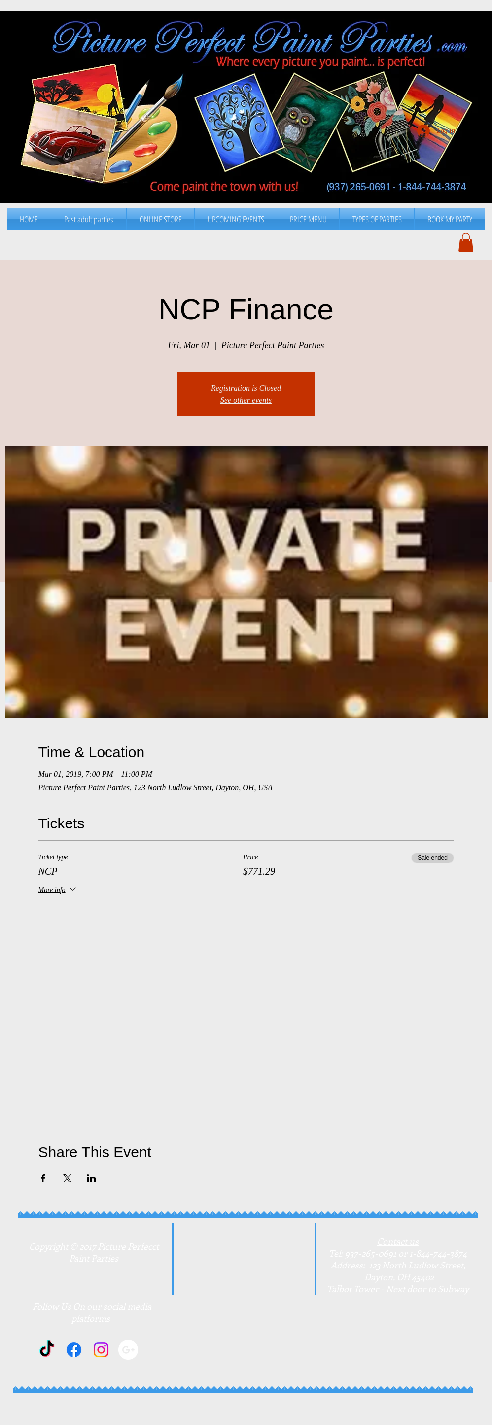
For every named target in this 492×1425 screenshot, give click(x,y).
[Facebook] (74, 1350)
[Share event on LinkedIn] (91, 1178)
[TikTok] (47, 1350)
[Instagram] (101, 1350)
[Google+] (128, 1350)
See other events (246, 400)
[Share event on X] (67, 1178)
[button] (308, 219)
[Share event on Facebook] (43, 1178)
